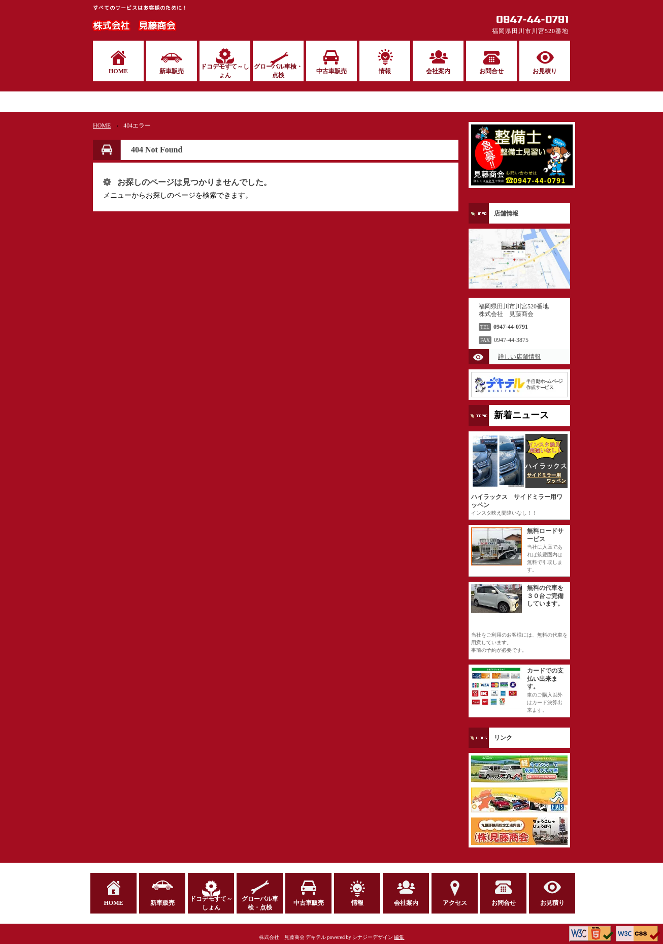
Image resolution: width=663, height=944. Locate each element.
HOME (118, 71)
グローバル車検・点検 (278, 71)
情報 (385, 71)
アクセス (455, 902)
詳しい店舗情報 (519, 356)
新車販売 (171, 71)
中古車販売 (331, 71)
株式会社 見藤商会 (134, 25)
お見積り (545, 71)
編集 (399, 937)
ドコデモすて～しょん (225, 71)
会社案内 (438, 71)
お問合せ (491, 71)
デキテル (316, 937)
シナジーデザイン (372, 937)
